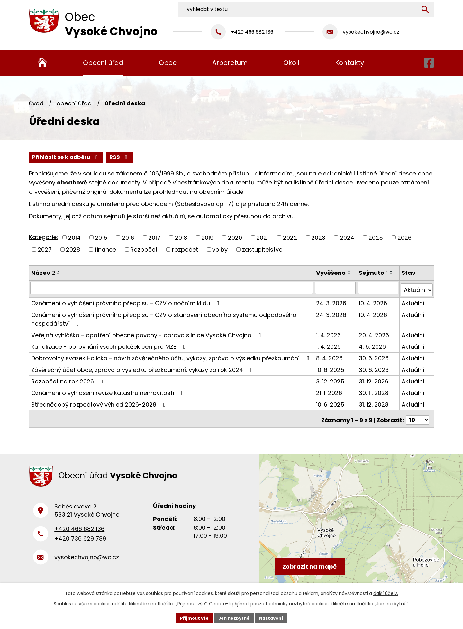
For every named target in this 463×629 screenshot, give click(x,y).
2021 (262, 238)
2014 (74, 238)
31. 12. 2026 (374, 379)
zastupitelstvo (262, 250)
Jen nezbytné (234, 617)
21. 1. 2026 (330, 391)
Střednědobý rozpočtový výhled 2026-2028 (99, 403)
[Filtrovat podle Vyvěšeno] (336, 288)
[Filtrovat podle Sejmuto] (379, 288)
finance (105, 250)
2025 (375, 238)
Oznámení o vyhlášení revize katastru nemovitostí (108, 391)
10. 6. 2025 (331, 368)
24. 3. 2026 (332, 301)
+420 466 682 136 (79, 530)
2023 (318, 238)
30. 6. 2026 (374, 356)
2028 (73, 250)
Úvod (36, 103)
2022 (290, 238)
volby (220, 250)
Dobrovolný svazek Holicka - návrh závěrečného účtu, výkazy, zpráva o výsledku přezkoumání (171, 356)
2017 (154, 238)
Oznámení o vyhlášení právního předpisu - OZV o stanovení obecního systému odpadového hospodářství (163, 317)
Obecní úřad (74, 103)
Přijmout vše (191, 617)
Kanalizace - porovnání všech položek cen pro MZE (109, 345)
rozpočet (185, 250)
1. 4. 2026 (329, 333)
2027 (45, 250)
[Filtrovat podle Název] (172, 288)
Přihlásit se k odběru (99, 158)
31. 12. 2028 (374, 403)
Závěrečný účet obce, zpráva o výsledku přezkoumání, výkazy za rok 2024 (143, 368)
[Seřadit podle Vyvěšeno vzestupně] (350, 272)
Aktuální (413, 301)
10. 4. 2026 (373, 301)
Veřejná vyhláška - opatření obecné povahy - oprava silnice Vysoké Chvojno (147, 333)
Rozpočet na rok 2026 (68, 379)
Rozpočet (144, 250)
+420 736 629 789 (80, 539)
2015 (101, 238)
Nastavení (274, 617)
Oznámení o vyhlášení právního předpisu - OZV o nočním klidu (126, 301)
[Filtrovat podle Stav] (417, 288)
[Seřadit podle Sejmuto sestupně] (391, 274)
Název (43, 273)
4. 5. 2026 (372, 345)
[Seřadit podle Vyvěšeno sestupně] (350, 274)
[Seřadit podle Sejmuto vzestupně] (391, 272)
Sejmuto (373, 273)
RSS (43, 158)
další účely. (385, 592)
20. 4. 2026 (374, 333)
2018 (181, 238)
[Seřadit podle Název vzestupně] (58, 272)
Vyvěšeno (332, 273)
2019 (207, 238)
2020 (235, 238)
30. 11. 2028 (374, 391)
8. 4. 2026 (330, 356)
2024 (347, 238)
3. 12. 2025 (331, 379)
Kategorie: (43, 238)
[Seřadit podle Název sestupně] (58, 274)
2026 (404, 238)
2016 (128, 238)
